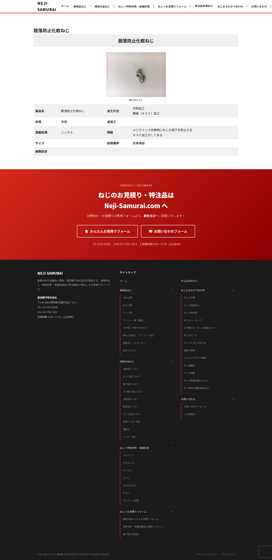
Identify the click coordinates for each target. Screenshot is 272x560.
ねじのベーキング (193, 320)
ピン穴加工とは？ (132, 376)
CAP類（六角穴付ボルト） (136, 327)
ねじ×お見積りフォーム (172, 6)
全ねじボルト (129, 350)
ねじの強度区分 (192, 305)
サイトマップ (228, 554)
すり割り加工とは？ (133, 391)
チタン (126, 492)
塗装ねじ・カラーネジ (134, 342)
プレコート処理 (131, 500)
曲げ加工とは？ (131, 383)
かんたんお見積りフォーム (107, 231)
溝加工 (126, 429)
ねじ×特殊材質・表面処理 (134, 6)
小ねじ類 (127, 297)
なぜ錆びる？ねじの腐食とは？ (199, 327)
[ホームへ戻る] (46, 6)
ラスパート (128, 455)
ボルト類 (127, 305)
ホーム (65, 6)
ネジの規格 (189, 372)
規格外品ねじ (102, 6)
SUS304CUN (129, 485)
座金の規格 (189, 350)
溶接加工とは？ (131, 368)
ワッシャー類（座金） (134, 320)
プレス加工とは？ (132, 414)
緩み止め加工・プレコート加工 (138, 335)
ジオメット (128, 462)
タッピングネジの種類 (195, 357)
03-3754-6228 (49, 307)
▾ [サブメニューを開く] (90, 6)
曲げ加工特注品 (131, 534)
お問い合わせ (259, 6)
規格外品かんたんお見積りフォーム (141, 518)
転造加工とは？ (131, 406)
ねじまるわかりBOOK (230, 6)
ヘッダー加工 (129, 436)
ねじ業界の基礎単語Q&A (196, 388)
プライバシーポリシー (206, 554)
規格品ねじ (79, 6)
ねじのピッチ (190, 335)
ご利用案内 (189, 414)
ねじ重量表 (189, 365)
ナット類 (127, 312)
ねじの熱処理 (190, 312)
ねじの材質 (189, 297)
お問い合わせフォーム (168, 231)
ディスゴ (127, 470)
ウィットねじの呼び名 (195, 342)
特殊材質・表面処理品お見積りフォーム (143, 526)
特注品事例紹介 (204, 6)
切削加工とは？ (131, 399)
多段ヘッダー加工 (132, 421)
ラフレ (126, 477)
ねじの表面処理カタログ (196, 380)
